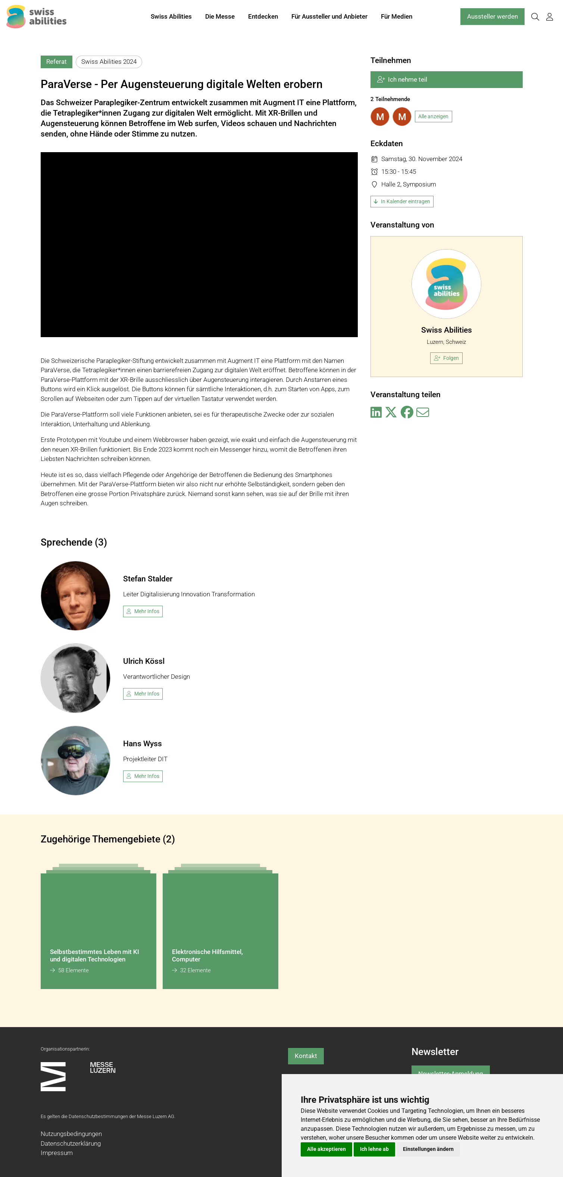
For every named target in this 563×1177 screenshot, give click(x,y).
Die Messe (220, 18)
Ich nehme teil (402, 79)
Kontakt (306, 1056)
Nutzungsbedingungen (71, 1133)
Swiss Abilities (171, 18)
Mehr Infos (142, 611)
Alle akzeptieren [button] (326, 1149)
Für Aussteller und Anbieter (329, 18)
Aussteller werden (492, 18)
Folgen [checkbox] (446, 358)
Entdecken (263, 18)
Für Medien (396, 18)
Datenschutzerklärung (71, 1143)
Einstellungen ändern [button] (428, 1149)
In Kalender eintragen (402, 201)
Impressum (57, 1152)
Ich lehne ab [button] (374, 1149)
